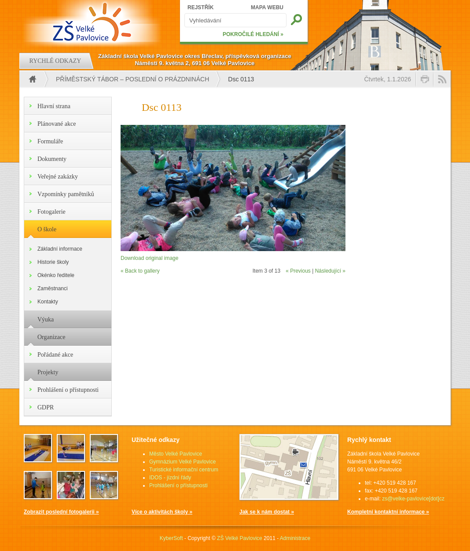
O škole (46, 229)
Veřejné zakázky (57, 176)
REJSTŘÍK (200, 7)
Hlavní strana (53, 106)
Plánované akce (56, 123)
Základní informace (59, 249)
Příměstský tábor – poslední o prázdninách (132, 79)
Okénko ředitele (55, 275)
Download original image (149, 258)
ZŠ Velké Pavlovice (239, 538)
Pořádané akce (55, 354)
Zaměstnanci (52, 288)
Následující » (330, 271)
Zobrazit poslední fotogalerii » (61, 512)
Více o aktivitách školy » (162, 512)
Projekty (47, 372)
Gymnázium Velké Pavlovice (182, 462)
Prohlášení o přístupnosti (68, 390)
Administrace (295, 538)
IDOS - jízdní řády (170, 477)
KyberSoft (171, 538)
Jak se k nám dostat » (266, 512)
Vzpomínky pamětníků (65, 194)
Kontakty (47, 302)
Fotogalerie (51, 211)
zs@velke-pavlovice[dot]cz (413, 499)
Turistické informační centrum (183, 470)
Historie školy (53, 262)
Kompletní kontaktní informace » (388, 512)
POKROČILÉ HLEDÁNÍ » (253, 34)
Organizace (51, 337)
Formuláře (50, 141)
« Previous (298, 271)
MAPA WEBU (267, 7)
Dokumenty (51, 159)
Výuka (45, 319)
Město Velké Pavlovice (175, 454)
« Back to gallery (140, 271)
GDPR (45, 407)
